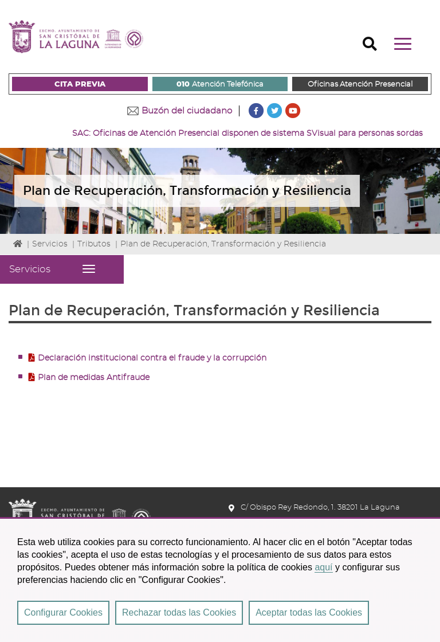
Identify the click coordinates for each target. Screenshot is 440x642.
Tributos (94, 244)
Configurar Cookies (63, 612)
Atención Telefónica (220, 84)
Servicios (50, 244)
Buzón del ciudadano (187, 111)
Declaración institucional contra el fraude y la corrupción (152, 358)
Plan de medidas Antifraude (94, 378)
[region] (220, 579)
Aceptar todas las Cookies (309, 612)
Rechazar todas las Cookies (179, 612)
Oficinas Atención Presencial (360, 84)
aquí (323, 567)
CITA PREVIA (79, 84)
